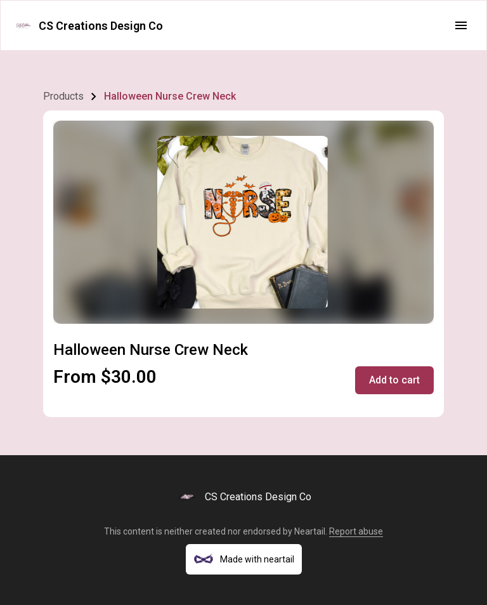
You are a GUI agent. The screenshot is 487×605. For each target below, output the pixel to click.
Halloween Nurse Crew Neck (170, 96)
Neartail (309, 531)
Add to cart (394, 380)
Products (63, 96)
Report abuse (356, 531)
